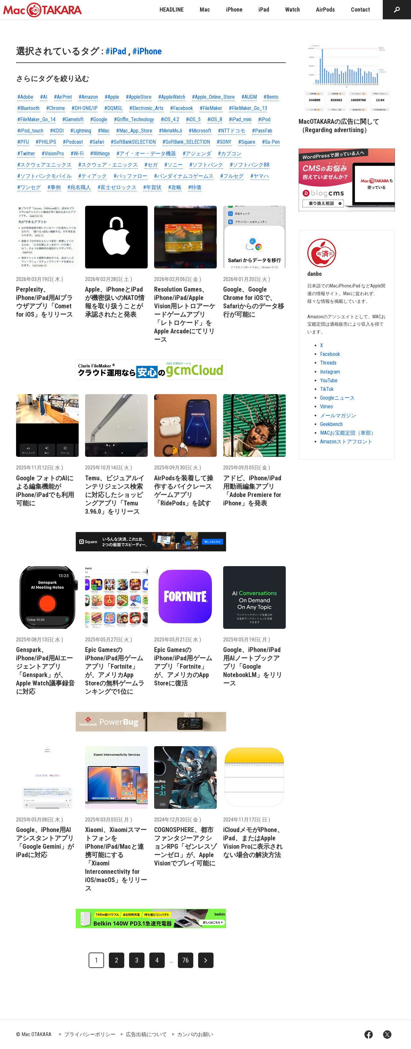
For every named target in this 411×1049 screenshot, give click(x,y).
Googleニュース (337, 398)
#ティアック (92, 176)
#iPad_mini (240, 119)
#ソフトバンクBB (249, 165)
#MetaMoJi (170, 131)
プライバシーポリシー (90, 1034)
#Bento (271, 97)
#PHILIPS (46, 142)
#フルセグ (232, 176)
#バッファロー (130, 176)
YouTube (328, 380)
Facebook (330, 354)
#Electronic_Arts (146, 108)
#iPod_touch (30, 131)
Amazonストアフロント (346, 442)
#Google (98, 119)
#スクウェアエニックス (44, 165)
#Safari (97, 142)
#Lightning (80, 131)
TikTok (327, 389)
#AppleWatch (171, 97)
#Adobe (25, 97)
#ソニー (173, 165)
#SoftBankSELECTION (133, 142)
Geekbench (331, 424)
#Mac (103, 131)
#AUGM (249, 97)
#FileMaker (211, 108)
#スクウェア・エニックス (108, 165)
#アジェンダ (197, 153)
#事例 (54, 187)
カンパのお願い (195, 1034)
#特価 (194, 187)
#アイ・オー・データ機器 (146, 153)
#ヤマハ (259, 176)
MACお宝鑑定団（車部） (348, 433)
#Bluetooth (28, 108)
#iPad (115, 51)
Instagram (330, 372)
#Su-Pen (271, 142)
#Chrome (55, 108)
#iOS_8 (214, 119)
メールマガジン (338, 415)
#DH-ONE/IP (85, 108)
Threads (328, 363)
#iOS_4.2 (170, 119)
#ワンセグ (29, 187)
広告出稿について (146, 1034)
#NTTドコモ (231, 131)
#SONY (224, 142)
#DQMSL (113, 108)
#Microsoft (200, 131)
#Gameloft (72, 119)
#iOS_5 (193, 119)
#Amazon (88, 97)
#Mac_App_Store (134, 131)
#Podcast (73, 142)
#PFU (23, 142)
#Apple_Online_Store (213, 97)
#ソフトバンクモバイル (44, 176)
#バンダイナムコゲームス (184, 176)
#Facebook (181, 108)
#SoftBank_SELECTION (186, 142)
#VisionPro (53, 153)
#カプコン (229, 153)
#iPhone (147, 51)
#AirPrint (63, 97)
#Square (246, 142)
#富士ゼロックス (117, 187)
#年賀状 (152, 187)
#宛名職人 (79, 187)
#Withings (100, 153)
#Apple (112, 97)
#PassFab (262, 131)
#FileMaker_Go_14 (36, 119)
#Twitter (26, 153)
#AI (43, 97)
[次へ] (206, 960)
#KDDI (57, 131)
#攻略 (174, 187)
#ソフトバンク (206, 165)
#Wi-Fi (77, 153)
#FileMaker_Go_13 (248, 108)
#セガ (151, 165)
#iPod (264, 119)
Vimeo (326, 406)
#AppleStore (139, 97)
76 (185, 960)
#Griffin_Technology (134, 119)
